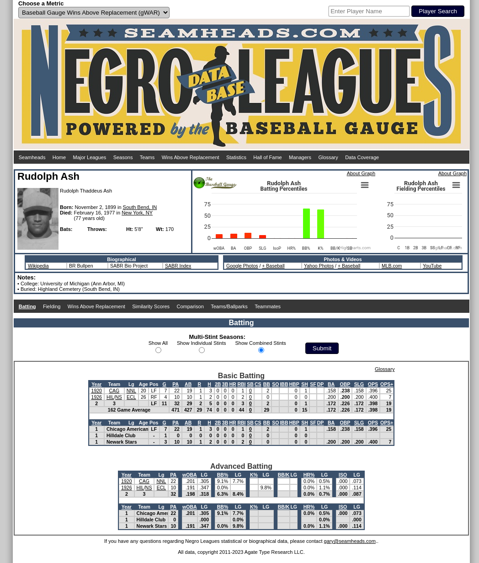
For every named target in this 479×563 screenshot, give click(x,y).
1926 (96, 397)
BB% (223, 474)
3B (225, 384)
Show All (158, 343)
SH (304, 384)
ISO (343, 474)
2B (218, 384)
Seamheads (32, 157)
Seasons (123, 157)
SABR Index (178, 265)
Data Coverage (362, 157)
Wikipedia (38, 265)
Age (143, 384)
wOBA (189, 474)
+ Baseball (273, 265)
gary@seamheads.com (350, 541)
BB (266, 384)
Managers (300, 157)
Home (59, 157)
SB (250, 384)
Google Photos (242, 265)
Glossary (328, 157)
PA (175, 384)
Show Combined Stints (260, 343)
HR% (309, 474)
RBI (241, 384)
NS (118, 397)
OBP (345, 384)
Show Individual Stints (201, 343)
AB (188, 384)
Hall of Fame (267, 157)
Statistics (236, 157)
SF (313, 384)
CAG (114, 390)
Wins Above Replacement (190, 157)
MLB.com (392, 265)
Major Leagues (89, 157)
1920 (96, 390)
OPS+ (386, 384)
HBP (294, 384)
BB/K (284, 474)
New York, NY (137, 212)
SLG (359, 384)
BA (331, 384)
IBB (284, 384)
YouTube (432, 265)
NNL (131, 390)
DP (320, 384)
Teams (147, 157)
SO (275, 384)
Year (96, 384)
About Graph (361, 173)
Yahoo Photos (319, 265)
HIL (110, 397)
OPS (373, 384)
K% (254, 474)
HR (232, 384)
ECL (131, 397)
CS (258, 384)
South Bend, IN (140, 207)
